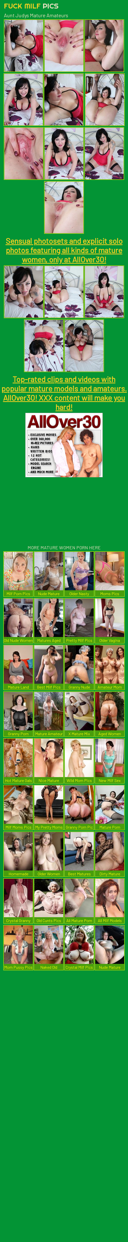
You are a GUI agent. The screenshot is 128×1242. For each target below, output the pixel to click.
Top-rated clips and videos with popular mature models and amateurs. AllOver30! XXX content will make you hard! (64, 393)
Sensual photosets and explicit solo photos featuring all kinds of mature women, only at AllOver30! (64, 250)
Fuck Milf (31, 5)
